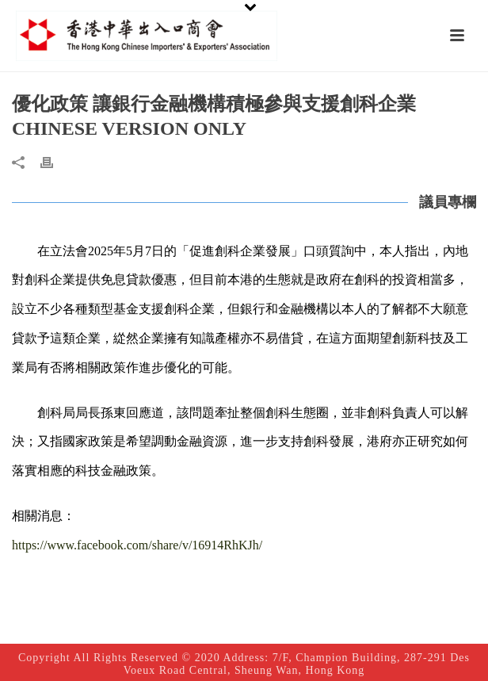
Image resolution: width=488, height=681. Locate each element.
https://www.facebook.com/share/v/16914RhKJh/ (137, 545)
